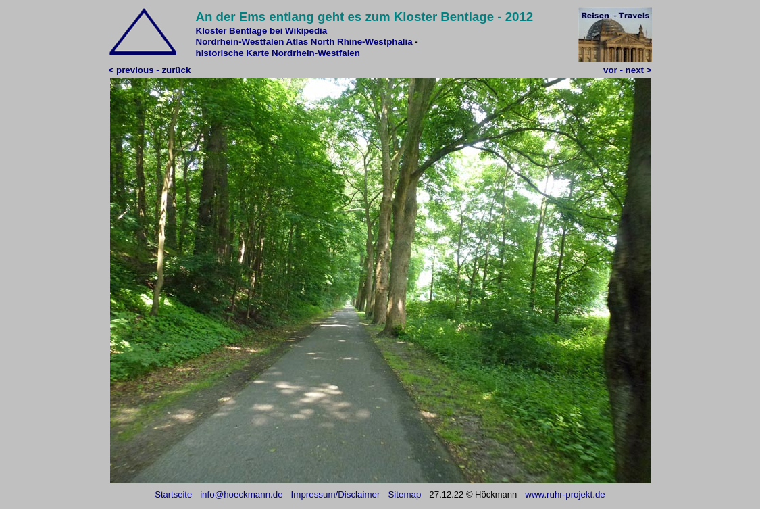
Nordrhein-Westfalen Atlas (252, 42)
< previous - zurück (150, 70)
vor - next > (627, 70)
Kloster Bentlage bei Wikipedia (262, 31)
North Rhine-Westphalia (362, 42)
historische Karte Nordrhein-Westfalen (278, 53)
